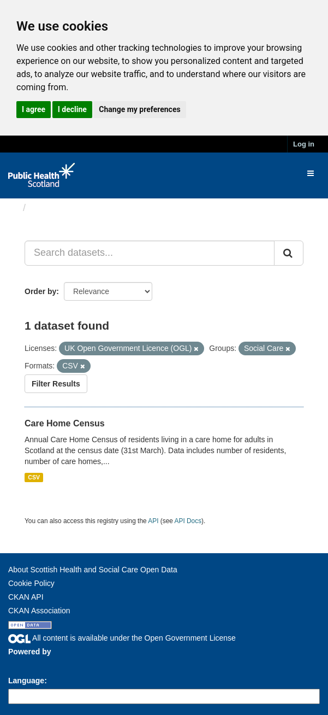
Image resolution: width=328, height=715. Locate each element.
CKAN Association (39, 610)
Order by (40, 291)
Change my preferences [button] (139, 109)
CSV (34, 477)
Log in (303, 144)
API (153, 521)
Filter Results (56, 383)
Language (26, 680)
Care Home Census (65, 423)
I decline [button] (72, 109)
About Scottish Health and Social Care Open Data (92, 569)
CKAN (26, 664)
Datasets (51, 207)
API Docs (188, 521)
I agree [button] (33, 109)
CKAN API (26, 597)
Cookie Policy (31, 583)
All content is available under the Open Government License (122, 638)
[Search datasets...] (150, 253)
